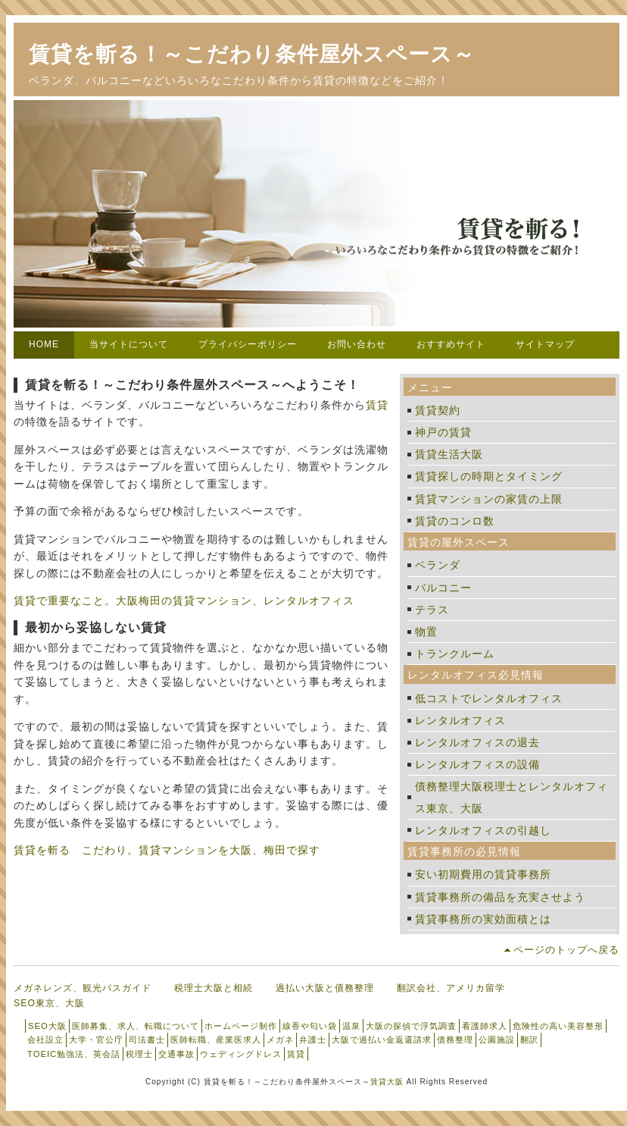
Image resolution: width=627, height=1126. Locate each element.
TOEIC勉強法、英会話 (73, 1054)
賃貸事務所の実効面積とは (483, 919)
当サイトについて (128, 344)
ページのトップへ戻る (566, 949)
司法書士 (147, 1039)
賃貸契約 (437, 410)
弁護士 (312, 1039)
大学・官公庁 (96, 1039)
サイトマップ (545, 344)
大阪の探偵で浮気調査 (411, 1025)
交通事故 (176, 1054)
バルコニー (443, 588)
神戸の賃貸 (443, 432)
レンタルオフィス (460, 720)
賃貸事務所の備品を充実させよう (500, 897)
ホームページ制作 (240, 1025)
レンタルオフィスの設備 (477, 764)
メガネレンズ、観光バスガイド (82, 988)
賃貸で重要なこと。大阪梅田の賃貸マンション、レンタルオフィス (184, 600)
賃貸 (377, 405)
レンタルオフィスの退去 (477, 742)
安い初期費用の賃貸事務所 (483, 874)
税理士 (139, 1054)
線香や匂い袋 (309, 1025)
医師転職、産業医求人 (215, 1039)
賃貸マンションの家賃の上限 (489, 499)
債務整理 (455, 1039)
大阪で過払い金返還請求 (382, 1039)
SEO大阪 (47, 1025)
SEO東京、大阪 (49, 1003)
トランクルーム (454, 654)
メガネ (280, 1039)
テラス (432, 610)
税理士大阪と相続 (213, 988)
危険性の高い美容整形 (558, 1025)
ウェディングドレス (241, 1054)
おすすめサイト (450, 344)
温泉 (351, 1025)
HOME (44, 344)
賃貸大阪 (387, 1081)
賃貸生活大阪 (449, 454)
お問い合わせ (356, 344)
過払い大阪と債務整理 (325, 988)
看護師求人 (484, 1025)
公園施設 (497, 1039)
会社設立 (45, 1039)
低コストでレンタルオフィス (489, 698)
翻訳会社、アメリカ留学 (451, 988)
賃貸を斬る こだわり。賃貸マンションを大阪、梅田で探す (167, 850)
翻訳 (529, 1039)
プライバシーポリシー (247, 344)
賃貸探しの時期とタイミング (489, 476)
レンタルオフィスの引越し (483, 830)
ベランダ (437, 565)
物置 (426, 632)
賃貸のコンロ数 (454, 521)
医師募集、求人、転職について (135, 1025)
